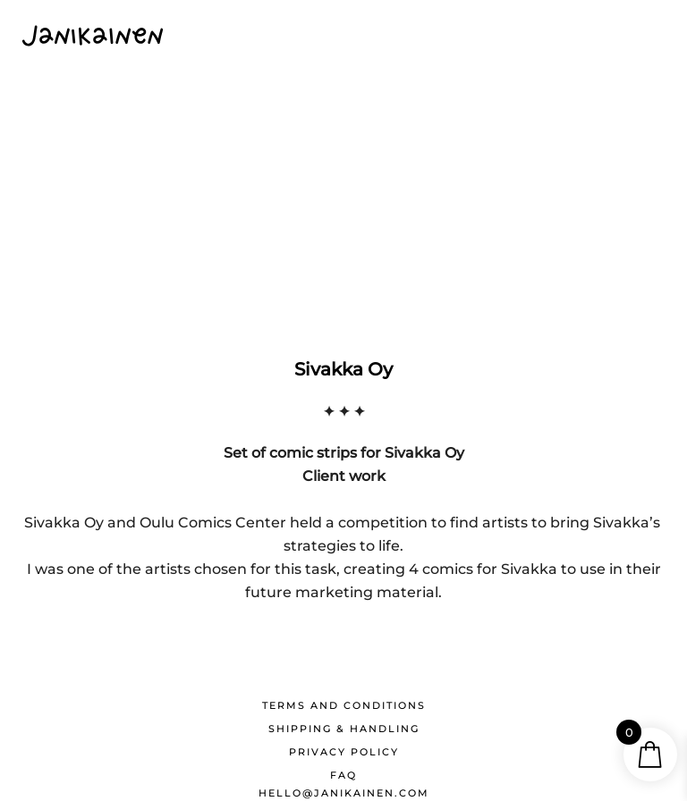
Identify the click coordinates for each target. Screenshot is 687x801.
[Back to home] (92, 36)
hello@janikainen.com (344, 793)
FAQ (343, 775)
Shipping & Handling (344, 728)
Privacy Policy (344, 752)
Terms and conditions (344, 705)
